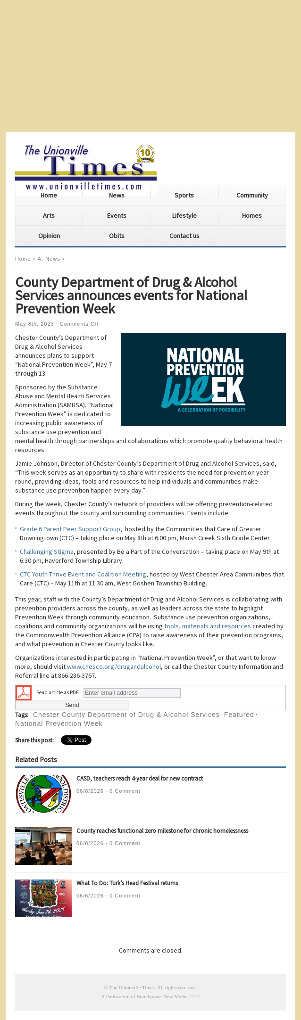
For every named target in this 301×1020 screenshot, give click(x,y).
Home (49, 195)
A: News (49, 259)
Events (116, 215)
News (117, 195)
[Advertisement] (150, 66)
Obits (117, 235)
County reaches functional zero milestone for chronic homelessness (162, 831)
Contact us (184, 235)
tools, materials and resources (207, 626)
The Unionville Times (132, 987)
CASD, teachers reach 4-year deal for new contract (139, 778)
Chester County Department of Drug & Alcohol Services (126, 714)
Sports (184, 195)
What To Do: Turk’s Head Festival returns (127, 883)
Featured (239, 714)
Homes (252, 215)
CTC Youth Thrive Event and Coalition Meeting (83, 574)
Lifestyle (184, 215)
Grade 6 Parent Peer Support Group (70, 529)
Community (252, 195)
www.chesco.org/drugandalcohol (114, 666)
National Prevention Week (59, 723)
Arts (49, 215)
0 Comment (125, 791)
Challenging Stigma (47, 551)
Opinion (49, 235)
